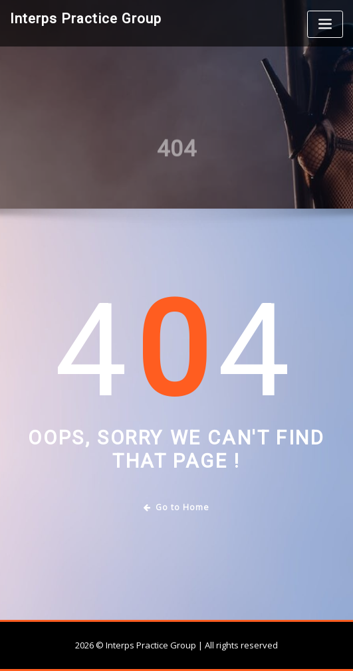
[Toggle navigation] (325, 24)
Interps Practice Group (86, 19)
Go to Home (176, 507)
